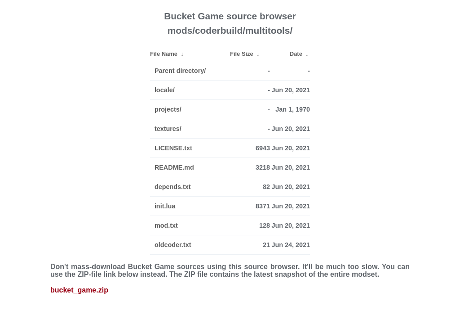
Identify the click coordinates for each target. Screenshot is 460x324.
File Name (163, 53)
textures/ (168, 128)
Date (296, 53)
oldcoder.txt (173, 244)
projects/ (168, 109)
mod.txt (166, 225)
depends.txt (173, 186)
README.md (174, 167)
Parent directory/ (180, 70)
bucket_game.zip (79, 290)
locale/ (165, 90)
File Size (241, 53)
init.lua (165, 206)
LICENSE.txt (173, 148)
